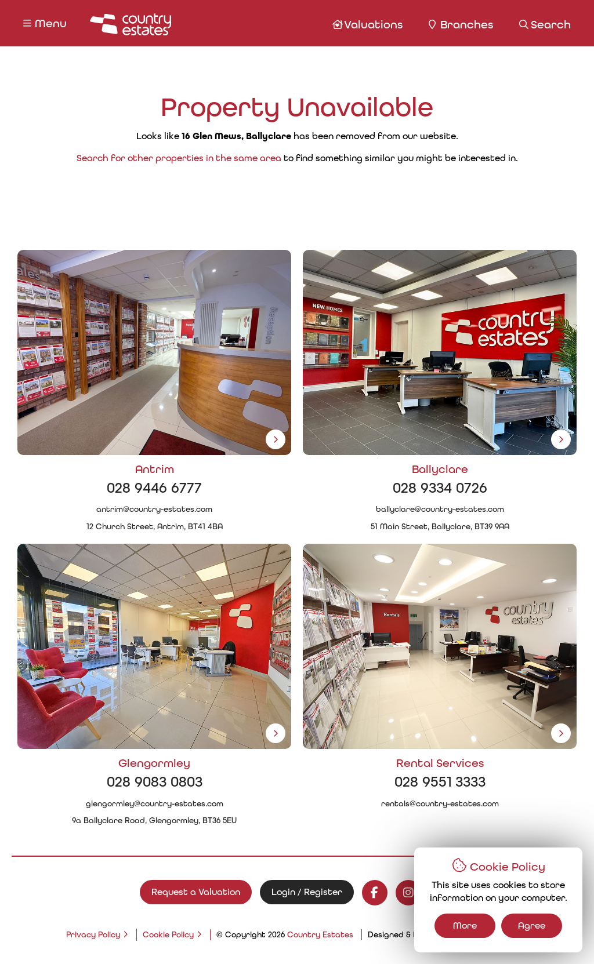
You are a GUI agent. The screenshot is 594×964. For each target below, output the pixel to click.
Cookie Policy (168, 934)
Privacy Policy (93, 934)
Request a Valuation (195, 891)
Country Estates (320, 934)
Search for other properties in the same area (179, 157)
